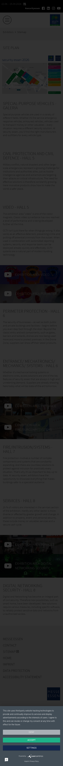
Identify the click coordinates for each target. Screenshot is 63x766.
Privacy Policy (34, 761)
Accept (31, 740)
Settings (32, 748)
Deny (31, 732)
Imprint (26, 761)
